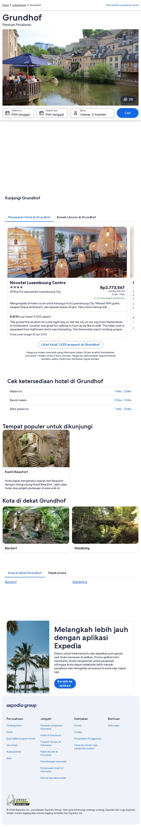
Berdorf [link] (11, 582)
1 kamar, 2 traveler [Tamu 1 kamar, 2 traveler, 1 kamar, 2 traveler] (93, 114)
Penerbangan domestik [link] (53, 761)
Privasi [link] (77, 725)
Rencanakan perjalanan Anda (122, 5)
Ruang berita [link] (14, 751)
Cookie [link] (78, 732)
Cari (128, 113)
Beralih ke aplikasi (64, 683)
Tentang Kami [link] (14, 725)
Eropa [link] (5, 5)
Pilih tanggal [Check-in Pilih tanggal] (20, 114)
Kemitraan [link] (12, 745)
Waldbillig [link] (79, 582)
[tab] (29, 217)
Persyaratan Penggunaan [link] (88, 738)
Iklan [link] (9, 758)
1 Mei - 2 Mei (123, 391)
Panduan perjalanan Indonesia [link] (51, 727)
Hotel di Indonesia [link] (50, 735)
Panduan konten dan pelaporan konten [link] (85, 747)
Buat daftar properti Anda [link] (21, 738)
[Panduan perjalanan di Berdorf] (35, 529)
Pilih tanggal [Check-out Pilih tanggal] (55, 114)
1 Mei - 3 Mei (123, 409)
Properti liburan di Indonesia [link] (50, 743)
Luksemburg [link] (19, 5)
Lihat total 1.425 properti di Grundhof (70, 344)
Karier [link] (10, 732)
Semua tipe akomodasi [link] (53, 778)
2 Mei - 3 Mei (122, 400)
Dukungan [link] (113, 725)
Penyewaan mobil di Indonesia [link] (51, 769)
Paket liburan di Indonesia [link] (49, 753)
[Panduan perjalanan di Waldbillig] (105, 529)
